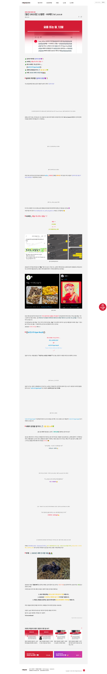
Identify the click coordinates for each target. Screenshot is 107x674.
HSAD (24, 668)
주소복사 (81, 17)
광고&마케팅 (49, 2)
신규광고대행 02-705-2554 (44, 670)
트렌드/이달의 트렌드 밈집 (30, 12)
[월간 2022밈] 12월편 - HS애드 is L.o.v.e (43, 14)
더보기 (81, 628)
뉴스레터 (71, 2)
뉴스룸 (64, 2)
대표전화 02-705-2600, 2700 (34, 670)
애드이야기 (40, 2)
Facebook (79, 17)
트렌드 (57, 2)
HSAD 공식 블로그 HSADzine (26, 3)
